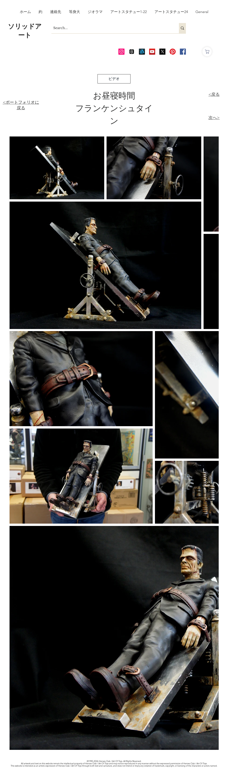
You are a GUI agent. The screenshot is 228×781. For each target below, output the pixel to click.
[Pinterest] (173, 52)
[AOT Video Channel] (152, 52)
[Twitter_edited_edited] (162, 52)
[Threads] (132, 52)
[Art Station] (142, 52)
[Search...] (111, 28)
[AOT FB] (183, 52)
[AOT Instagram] (121, 52)
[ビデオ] (114, 78)
